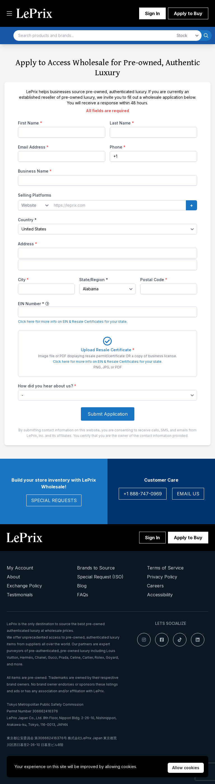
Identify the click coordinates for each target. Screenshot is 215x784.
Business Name (35, 171)
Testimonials (20, 594)
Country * (27, 219)
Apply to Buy (188, 13)
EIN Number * (31, 303)
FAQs (82, 594)
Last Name (122, 123)
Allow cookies (185, 767)
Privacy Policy (162, 577)
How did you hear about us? (47, 385)
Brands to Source (96, 568)
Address (27, 243)
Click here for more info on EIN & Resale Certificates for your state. (72, 321)
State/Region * (93, 279)
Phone (117, 147)
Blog (82, 585)
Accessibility (160, 594)
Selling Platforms (34, 195)
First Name (30, 123)
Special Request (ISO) (100, 577)
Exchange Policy (24, 585)
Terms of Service (165, 568)
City (23, 279)
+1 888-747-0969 (142, 493)
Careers (155, 585)
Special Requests (54, 500)
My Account (20, 568)
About (13, 577)
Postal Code (153, 279)
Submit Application (108, 414)
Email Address (33, 147)
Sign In (152, 13)
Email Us (188, 493)
